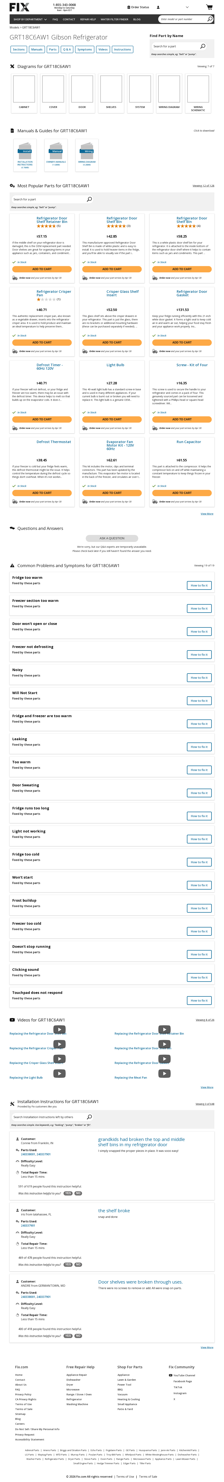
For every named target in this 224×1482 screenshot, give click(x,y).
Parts (53, 49)
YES (68, 1193)
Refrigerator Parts (54, 1459)
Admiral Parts (32, 1450)
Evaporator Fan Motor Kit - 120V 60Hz (120, 445)
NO (78, 1193)
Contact (69, 19)
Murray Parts (78, 1454)
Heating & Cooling (129, 1399)
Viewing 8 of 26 (205, 1019)
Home (18, 1374)
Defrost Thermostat (54, 442)
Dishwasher (73, 1379)
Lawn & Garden (127, 1379)
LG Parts (29, 1454)
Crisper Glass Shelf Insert (123, 293)
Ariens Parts (49, 1450)
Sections (19, 49)
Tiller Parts (145, 1463)
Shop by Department (28, 19)
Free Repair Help (80, 1367)
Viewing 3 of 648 (205, 1104)
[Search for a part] (51, 199)
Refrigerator (74, 1399)
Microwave (72, 1389)
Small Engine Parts (83, 1463)
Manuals (37, 49)
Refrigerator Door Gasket (192, 293)
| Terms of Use (124, 1477)
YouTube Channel (182, 1375)
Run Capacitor (189, 442)
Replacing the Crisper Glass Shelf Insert (36, 1063)
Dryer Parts (74, 1459)
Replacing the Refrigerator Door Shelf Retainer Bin (149, 1033)
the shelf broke (114, 1210)
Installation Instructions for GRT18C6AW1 (58, 1104)
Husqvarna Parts (148, 1450)
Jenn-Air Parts (168, 1450)
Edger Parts (129, 1463)
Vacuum (123, 1394)
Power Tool (124, 1384)
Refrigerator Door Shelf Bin (122, 219)
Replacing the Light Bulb (26, 1077)
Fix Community (182, 1367)
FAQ (55, 19)
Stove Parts (90, 1459)
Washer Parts (33, 1459)
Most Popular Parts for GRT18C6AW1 (54, 185)
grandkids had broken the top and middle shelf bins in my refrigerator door (141, 1142)
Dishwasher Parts (187, 1454)
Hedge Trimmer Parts (108, 1463)
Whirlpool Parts (133, 1454)
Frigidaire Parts (114, 1450)
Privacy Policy (23, 1394)
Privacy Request (24, 1434)
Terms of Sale (23, 1409)
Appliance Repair (76, 1374)
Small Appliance (127, 1404)
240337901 (44, 1154)
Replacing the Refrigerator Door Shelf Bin (38, 1033)
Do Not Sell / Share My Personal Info (36, 1429)
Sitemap (20, 1413)
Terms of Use (23, 1404)
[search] (210, 18)
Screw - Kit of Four (192, 365)
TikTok (175, 1387)
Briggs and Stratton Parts (73, 1450)
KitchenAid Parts (188, 1450)
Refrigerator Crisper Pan (54, 293)
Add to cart (42, 269)
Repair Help (88, 19)
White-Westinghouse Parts (159, 1454)
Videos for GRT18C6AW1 (41, 1020)
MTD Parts (61, 1454)
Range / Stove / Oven (79, 1394)
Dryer (69, 1384)
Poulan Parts (95, 1454)
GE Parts (130, 1450)
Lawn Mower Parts (185, 1459)
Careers (19, 1423)
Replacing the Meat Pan (131, 1077)
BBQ (120, 1389)
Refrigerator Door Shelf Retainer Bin (52, 219)
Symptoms (85, 49)
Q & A (67, 49)
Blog (137, 19)
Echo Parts (96, 1450)
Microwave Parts (142, 1459)
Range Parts (122, 1459)
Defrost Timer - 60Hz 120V (50, 366)
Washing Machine (77, 1404)
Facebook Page (180, 1381)
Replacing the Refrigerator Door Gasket (142, 1063)
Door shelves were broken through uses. (140, 1282)
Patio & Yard (125, 1409)
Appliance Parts (163, 1459)
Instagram (178, 1393)
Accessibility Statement (29, 1439)
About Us (20, 1384)
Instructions (122, 49)
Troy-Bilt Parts (113, 1454)
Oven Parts (106, 1459)
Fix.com (21, 1367)
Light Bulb (115, 365)
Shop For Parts (129, 1367)
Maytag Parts (45, 1454)
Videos (103, 49)
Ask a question (112, 538)
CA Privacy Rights (25, 1399)
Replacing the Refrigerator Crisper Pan (36, 1048)
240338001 (28, 1154)
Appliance (124, 1374)
